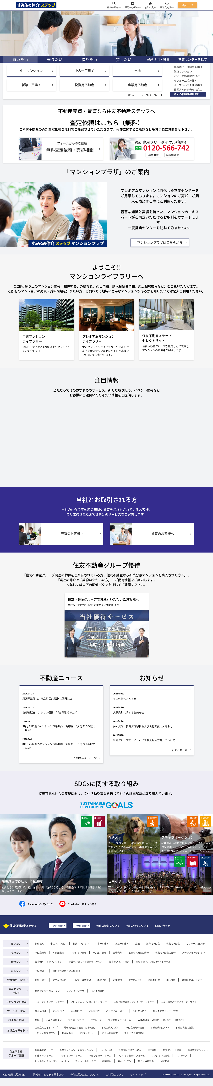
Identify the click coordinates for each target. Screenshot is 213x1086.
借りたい (89, 59)
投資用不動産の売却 (138, 952)
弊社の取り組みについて (85, 1074)
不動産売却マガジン (45, 1033)
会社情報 (57, 926)
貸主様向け (94, 1010)
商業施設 (106, 1061)
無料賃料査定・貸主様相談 (66, 970)
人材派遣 (164, 1061)
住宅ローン (96, 1020)
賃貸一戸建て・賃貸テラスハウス (86, 961)
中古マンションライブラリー (49, 1001)
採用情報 (81, 926)
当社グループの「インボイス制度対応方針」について (144, 740)
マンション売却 (78, 952)
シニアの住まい (54, 1020)
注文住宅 (152, 1050)
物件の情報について (108, 926)
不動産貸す (40, 970)
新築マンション (81, 943)
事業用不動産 (137, 85)
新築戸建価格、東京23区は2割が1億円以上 (47, 698)
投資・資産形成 (83, 979)
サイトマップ (138, 1074)
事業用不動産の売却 (165, 952)
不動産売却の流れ (135, 1027)
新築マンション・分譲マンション (76, 1050)
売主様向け (58, 1010)
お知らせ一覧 (179, 750)
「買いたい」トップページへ (142, 95)
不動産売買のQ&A (160, 1027)
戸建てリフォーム (44, 1055)
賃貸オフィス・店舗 (119, 961)
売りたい (54, 59)
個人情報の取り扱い (15, 1074)
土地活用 (101, 979)
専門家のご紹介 (61, 979)
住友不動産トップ (44, 1050)
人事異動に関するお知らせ (128, 712)
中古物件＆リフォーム (119, 1020)
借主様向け (76, 1010)
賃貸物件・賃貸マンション (48, 961)
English (155, 1020)
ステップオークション (193, 952)
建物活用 (117, 979)
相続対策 (170, 979)
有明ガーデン (124, 1061)
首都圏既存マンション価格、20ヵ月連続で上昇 (49, 712)
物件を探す (40, 979)
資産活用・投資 (158, 59)
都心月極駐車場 (146, 1061)
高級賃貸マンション (198, 1050)
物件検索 (39, 943)
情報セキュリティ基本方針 (48, 1074)
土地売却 (117, 952)
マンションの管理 (160, 1055)
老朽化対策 (154, 979)
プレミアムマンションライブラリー (89, 1001)
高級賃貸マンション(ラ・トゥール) (153, 961)
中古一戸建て (84, 70)
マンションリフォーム (71, 1055)
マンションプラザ (75, 990)
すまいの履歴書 (110, 1033)
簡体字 (179, 1020)
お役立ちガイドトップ (46, 1027)
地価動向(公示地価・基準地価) (79, 1027)
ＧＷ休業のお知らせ (124, 698)
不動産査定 (58, 952)
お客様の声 (67, 1033)
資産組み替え (135, 979)
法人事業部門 (97, 990)
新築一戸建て (31, 85)
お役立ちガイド (16, 1030)
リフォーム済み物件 (196, 943)
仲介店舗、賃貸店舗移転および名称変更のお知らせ (143, 726)
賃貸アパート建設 (172, 1050)
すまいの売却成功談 (134, 1033)
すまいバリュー (87, 1033)
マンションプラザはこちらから (159, 242)
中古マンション (31, 70)
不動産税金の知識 (184, 1027)
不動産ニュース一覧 (85, 757)
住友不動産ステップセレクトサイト (179, 1001)
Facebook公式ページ (40, 904)
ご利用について (114, 1074)
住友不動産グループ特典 (165, 1010)
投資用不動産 (84, 85)
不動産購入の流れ (110, 1027)
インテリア (181, 1055)
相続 (37, 1020)
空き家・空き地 (76, 1020)
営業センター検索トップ (47, 990)
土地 (137, 70)
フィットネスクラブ (85, 1061)
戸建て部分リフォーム (100, 1055)
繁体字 (167, 1020)
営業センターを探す (192, 59)
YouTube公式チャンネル (82, 904)
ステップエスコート (116, 1010)
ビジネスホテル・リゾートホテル (52, 1061)
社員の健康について (137, 926)
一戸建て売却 (99, 952)
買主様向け (40, 1010)
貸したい (123, 59)
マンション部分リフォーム (131, 1055)
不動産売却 (40, 952)
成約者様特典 (140, 1010)
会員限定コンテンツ (192, 979)
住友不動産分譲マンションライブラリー (134, 1001)
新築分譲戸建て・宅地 (129, 1050)
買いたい (20, 59)
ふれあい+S (106, 1050)
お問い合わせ (162, 926)
